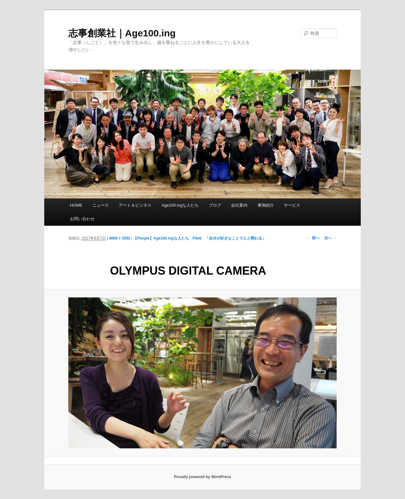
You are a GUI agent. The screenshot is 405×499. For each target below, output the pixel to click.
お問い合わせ (82, 218)
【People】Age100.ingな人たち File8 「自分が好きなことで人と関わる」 (199, 238)
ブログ (215, 205)
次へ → (330, 238)
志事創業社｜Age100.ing (122, 33)
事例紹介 (266, 205)
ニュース (100, 205)
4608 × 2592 (119, 238)
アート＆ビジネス (135, 205)
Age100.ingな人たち (180, 205)
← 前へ (313, 238)
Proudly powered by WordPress (202, 477)
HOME (76, 205)
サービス (292, 205)
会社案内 (239, 205)
